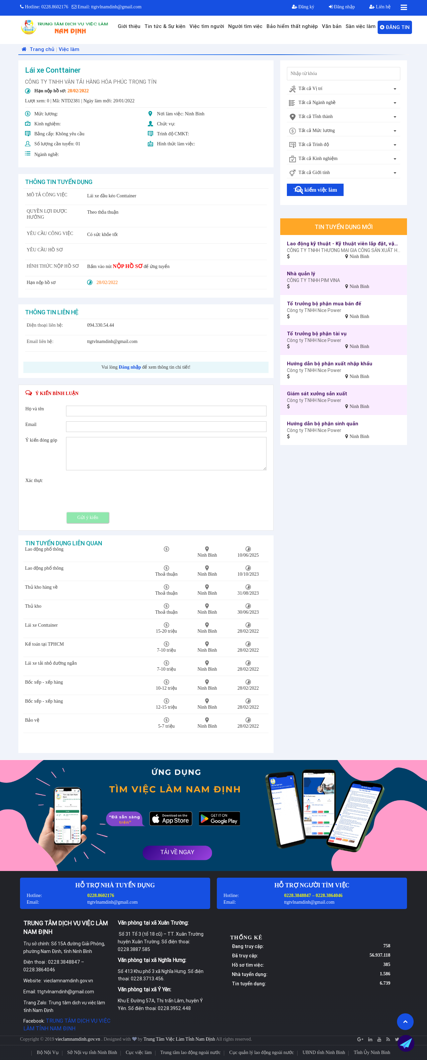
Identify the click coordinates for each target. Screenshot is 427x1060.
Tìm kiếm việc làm (315, 190)
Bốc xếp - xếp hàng (44, 682)
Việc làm (69, 49)
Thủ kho (33, 606)
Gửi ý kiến (87, 517)
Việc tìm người (206, 26)
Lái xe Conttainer (41, 625)
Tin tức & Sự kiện (164, 26)
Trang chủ (37, 49)
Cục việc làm (139, 1052)
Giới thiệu (129, 26)
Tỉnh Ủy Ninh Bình (372, 1052)
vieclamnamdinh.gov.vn (78, 1039)
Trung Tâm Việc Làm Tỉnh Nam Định (179, 1039)
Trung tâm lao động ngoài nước (190, 1052)
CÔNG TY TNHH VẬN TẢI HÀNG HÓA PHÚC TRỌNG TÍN (90, 81)
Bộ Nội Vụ (47, 1052)
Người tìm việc (245, 26)
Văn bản (332, 26)
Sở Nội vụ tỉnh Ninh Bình (92, 1052)
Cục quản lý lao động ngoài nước (261, 1052)
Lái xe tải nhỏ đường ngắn (51, 663)
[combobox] (343, 89)
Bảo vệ (32, 720)
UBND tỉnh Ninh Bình (324, 1052)
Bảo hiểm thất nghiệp (292, 26)
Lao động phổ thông (44, 549)
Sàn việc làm (361, 26)
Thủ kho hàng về (41, 587)
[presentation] (116, 490)
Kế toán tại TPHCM (44, 644)
